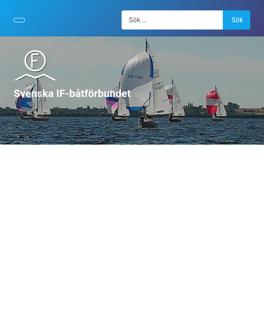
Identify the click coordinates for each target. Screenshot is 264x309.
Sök (237, 20)
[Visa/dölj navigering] (19, 20)
